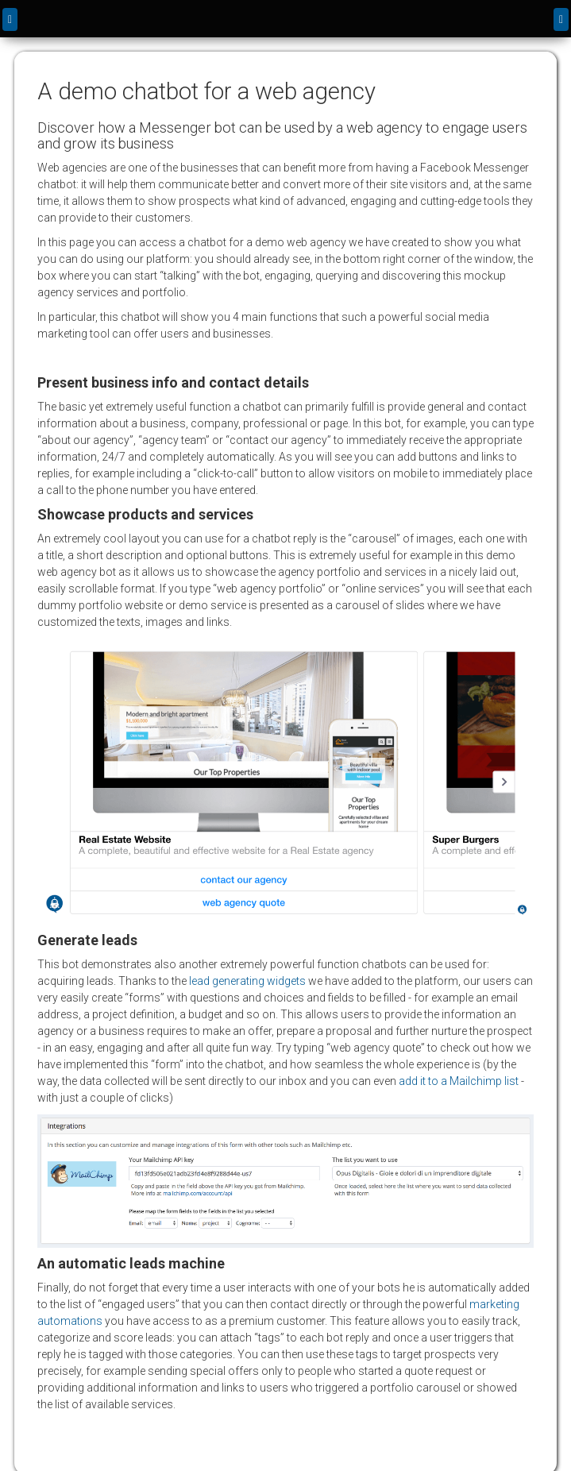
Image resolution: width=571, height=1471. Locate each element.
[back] (9, 19)
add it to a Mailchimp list (459, 1081)
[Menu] (561, 19)
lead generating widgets (247, 981)
